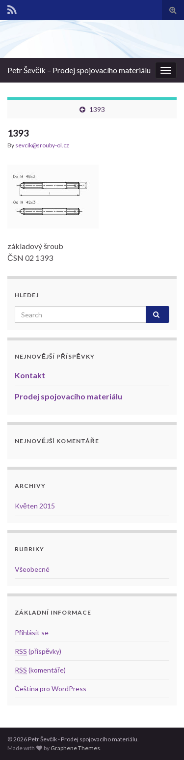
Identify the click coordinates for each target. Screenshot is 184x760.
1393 (97, 109)
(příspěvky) (38, 651)
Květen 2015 (35, 506)
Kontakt (30, 375)
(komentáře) (40, 670)
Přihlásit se (32, 632)
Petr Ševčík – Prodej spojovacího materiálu (79, 70)
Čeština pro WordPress (50, 688)
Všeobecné (32, 569)
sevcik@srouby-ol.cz (42, 145)
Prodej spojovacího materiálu (68, 396)
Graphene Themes (75, 748)
